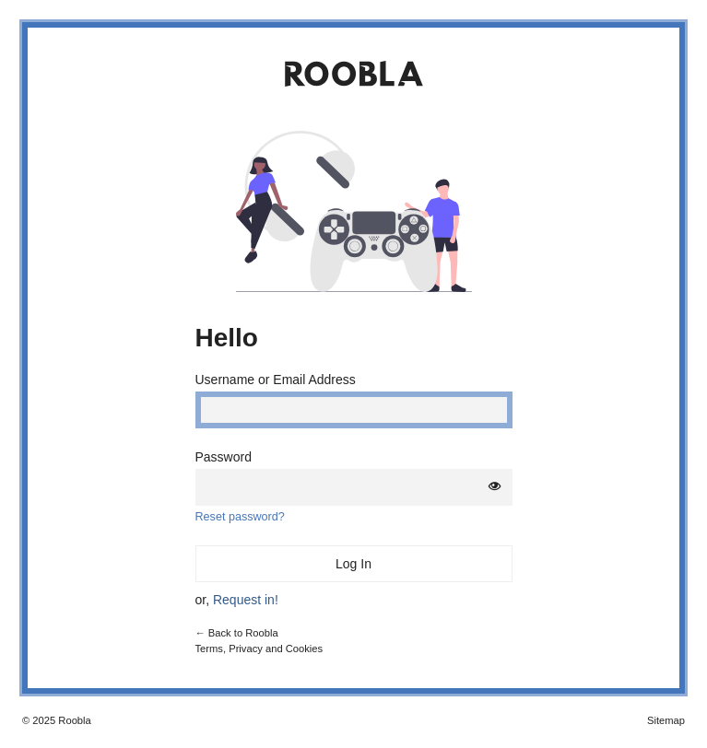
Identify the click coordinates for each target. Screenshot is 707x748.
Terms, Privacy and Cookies (259, 648)
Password (223, 456)
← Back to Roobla (236, 632)
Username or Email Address (275, 379)
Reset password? (240, 516)
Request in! (245, 599)
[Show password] (495, 487)
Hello (226, 337)
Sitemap (666, 720)
